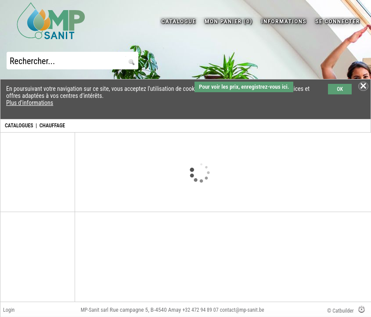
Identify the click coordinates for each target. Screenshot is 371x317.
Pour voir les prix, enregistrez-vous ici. (244, 86)
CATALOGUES (19, 125)
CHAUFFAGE (52, 125)
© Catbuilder (340, 311)
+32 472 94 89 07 (200, 310)
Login (8, 310)
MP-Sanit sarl (94, 310)
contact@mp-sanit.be (242, 310)
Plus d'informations (29, 102)
